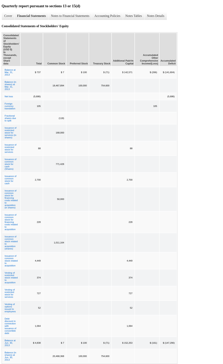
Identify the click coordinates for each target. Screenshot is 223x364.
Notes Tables (133, 16)
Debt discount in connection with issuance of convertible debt (10, 325)
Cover (8, 16)
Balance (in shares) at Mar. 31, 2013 (10, 85)
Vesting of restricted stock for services (10, 293)
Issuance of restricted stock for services (10, 148)
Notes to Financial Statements (70, 16)
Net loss (9, 96)
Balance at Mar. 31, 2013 (10, 72)
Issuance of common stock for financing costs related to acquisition (11, 222)
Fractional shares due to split (10, 118)
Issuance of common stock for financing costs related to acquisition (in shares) (11, 199)
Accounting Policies (107, 16)
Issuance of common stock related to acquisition (11, 261)
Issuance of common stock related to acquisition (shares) (11, 242)
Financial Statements (31, 16)
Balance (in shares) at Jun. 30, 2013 (10, 356)
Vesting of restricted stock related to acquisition (11, 278)
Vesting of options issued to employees (10, 308)
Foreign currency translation (10, 106)
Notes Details (155, 16)
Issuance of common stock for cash (10, 180)
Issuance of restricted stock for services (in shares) (10, 133)
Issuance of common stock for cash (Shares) (10, 164)
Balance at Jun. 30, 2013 (10, 342)
